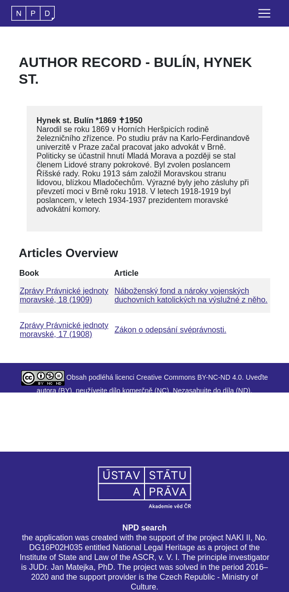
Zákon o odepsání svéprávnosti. (170, 330)
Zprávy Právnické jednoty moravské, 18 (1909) (64, 295)
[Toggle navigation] (264, 13)
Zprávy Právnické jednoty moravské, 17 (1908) (64, 329)
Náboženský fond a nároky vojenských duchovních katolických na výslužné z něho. (190, 295)
